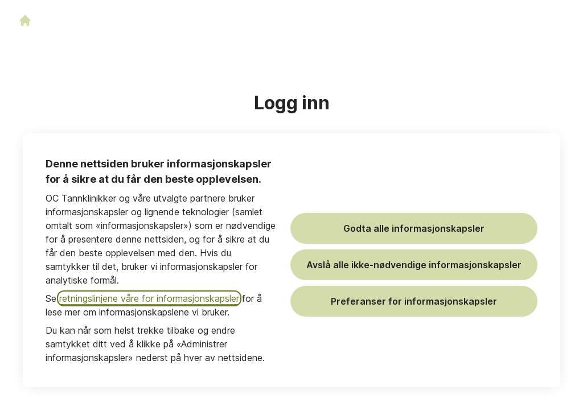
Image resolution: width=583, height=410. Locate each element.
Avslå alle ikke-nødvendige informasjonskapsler (414, 264)
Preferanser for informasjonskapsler (414, 301)
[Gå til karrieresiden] (25, 20)
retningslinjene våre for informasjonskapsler (149, 298)
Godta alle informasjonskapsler (414, 228)
